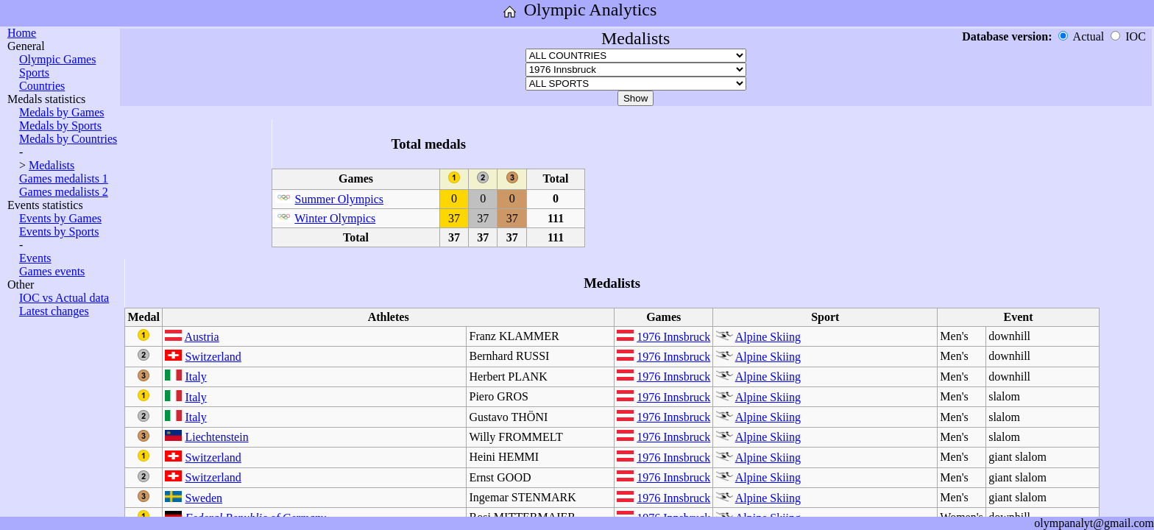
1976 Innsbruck (673, 337)
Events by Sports (59, 231)
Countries (42, 86)
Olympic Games (57, 59)
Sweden (203, 498)
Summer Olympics (339, 199)
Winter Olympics (334, 218)
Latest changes (54, 311)
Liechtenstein (216, 437)
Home (21, 32)
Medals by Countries (68, 138)
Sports (34, 72)
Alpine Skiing (768, 337)
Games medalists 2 (63, 192)
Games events (52, 271)
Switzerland (213, 356)
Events (35, 258)
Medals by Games (62, 112)
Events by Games (60, 218)
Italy (195, 376)
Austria (202, 337)
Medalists (51, 165)
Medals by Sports (60, 125)
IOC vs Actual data (64, 298)
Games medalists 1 (63, 178)
